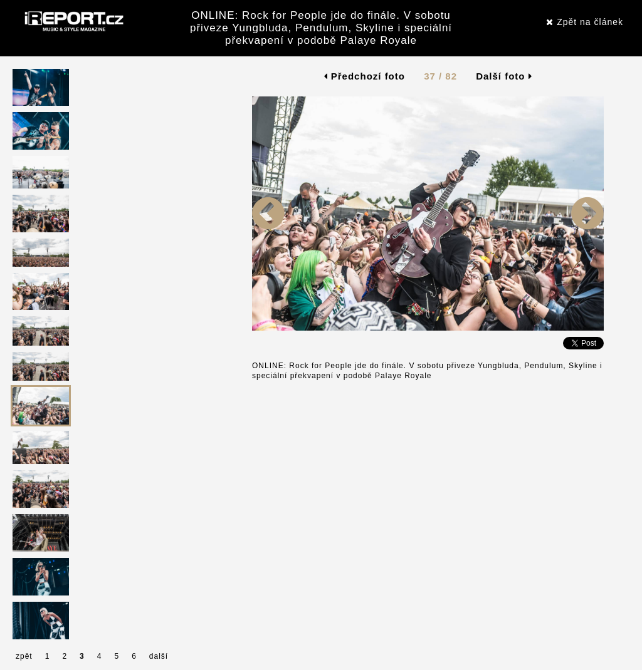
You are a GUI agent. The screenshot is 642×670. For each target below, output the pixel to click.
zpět (24, 656)
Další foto (504, 76)
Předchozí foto (364, 76)
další (158, 656)
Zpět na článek (584, 22)
